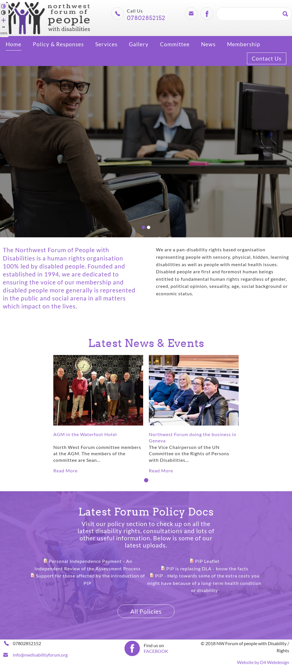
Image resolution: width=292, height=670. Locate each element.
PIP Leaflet (207, 561)
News (208, 44)
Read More (65, 470)
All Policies (146, 611)
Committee (175, 44)
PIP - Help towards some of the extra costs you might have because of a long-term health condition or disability (204, 583)
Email (191, 13)
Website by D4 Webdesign (263, 662)
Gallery (139, 44)
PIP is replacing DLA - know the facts (207, 568)
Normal (3, 12)
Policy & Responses (58, 44)
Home (13, 44)
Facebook (207, 13)
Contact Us (266, 58)
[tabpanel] (98, 414)
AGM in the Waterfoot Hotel (85, 434)
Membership (243, 44)
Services (106, 44)
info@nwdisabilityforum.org (40, 654)
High (3, 6)
